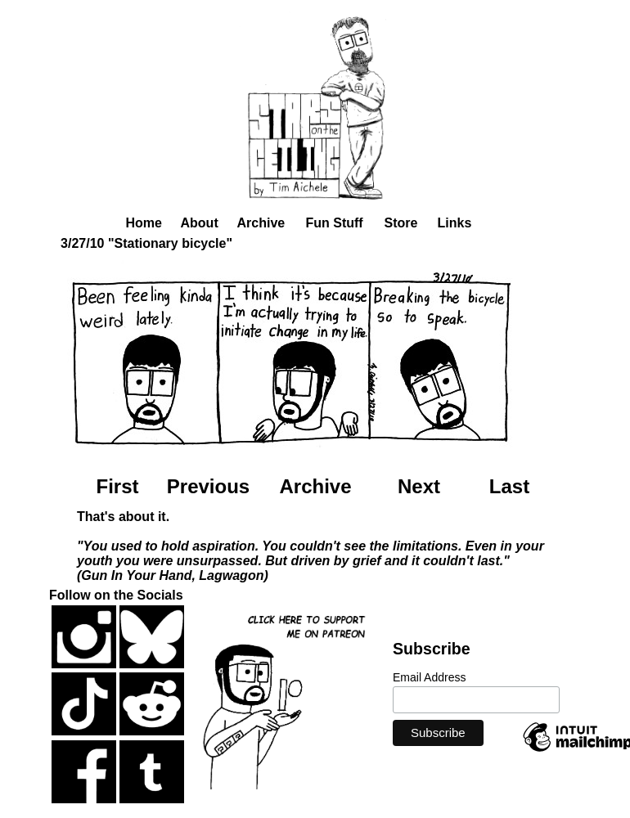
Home (144, 223)
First (117, 486)
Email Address (429, 677)
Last (509, 486)
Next (419, 486)
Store (401, 223)
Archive (261, 223)
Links (455, 223)
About (199, 223)
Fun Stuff (334, 223)
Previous (208, 486)
